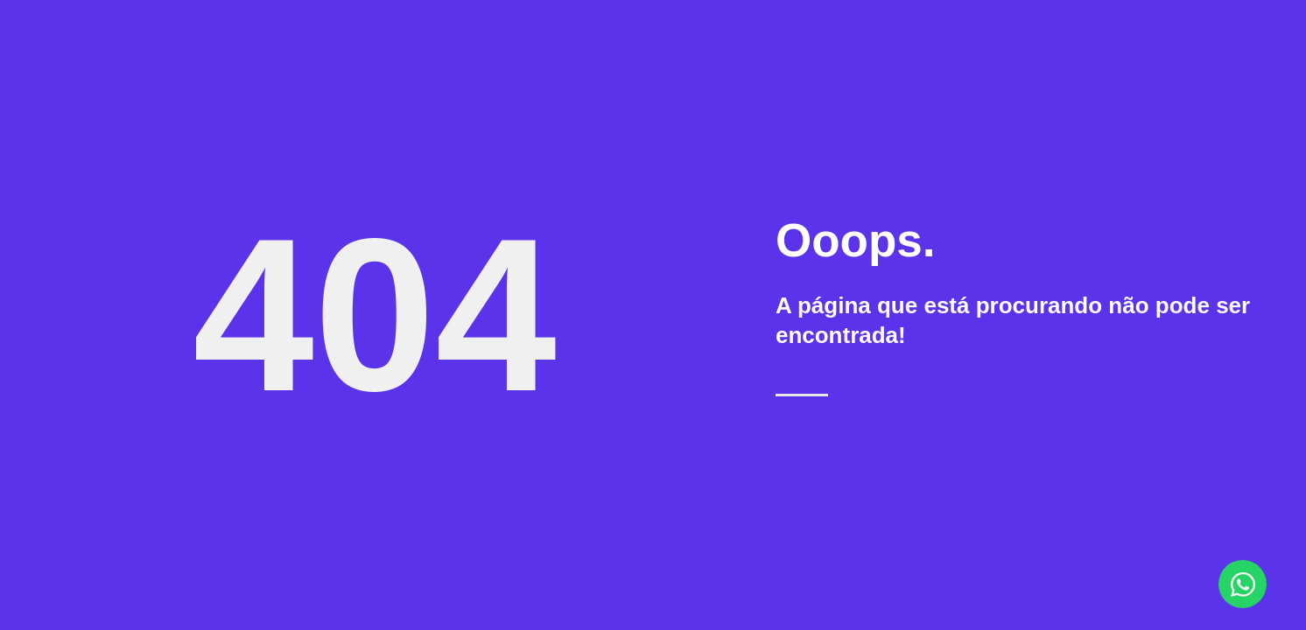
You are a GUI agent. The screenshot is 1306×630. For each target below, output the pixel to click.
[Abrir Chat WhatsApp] (1242, 584)
